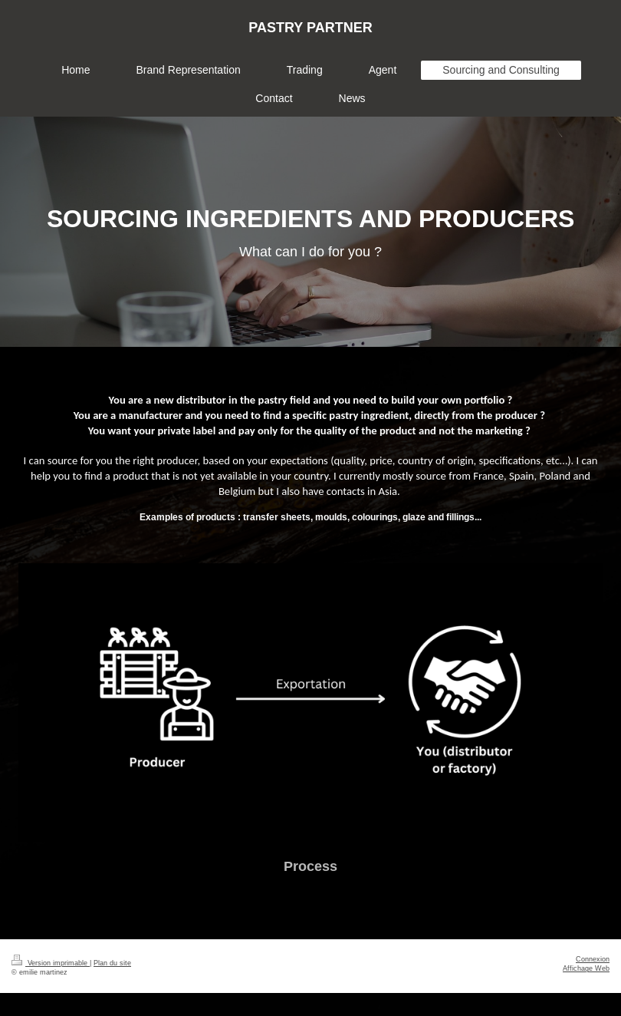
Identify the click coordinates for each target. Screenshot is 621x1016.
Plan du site (112, 963)
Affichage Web (586, 968)
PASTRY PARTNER (310, 27)
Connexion (593, 959)
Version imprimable (51, 963)
